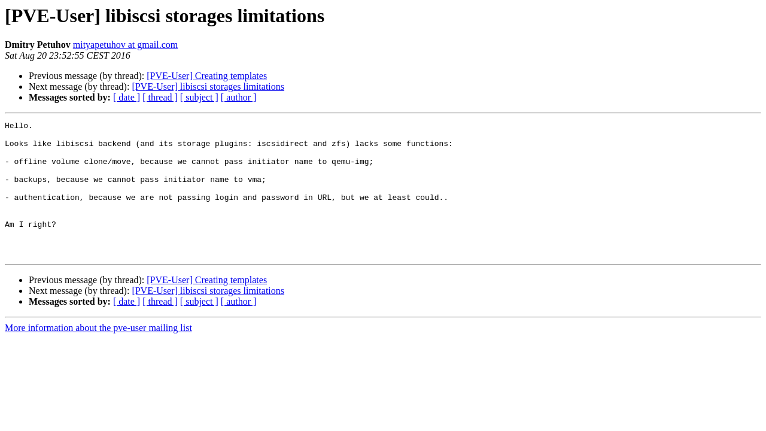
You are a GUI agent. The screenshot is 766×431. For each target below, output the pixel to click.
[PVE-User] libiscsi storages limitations (208, 86)
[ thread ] (160, 97)
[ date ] (126, 97)
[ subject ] (199, 97)
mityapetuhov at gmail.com (125, 45)
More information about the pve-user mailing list (98, 355)
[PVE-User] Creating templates (207, 76)
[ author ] (239, 97)
